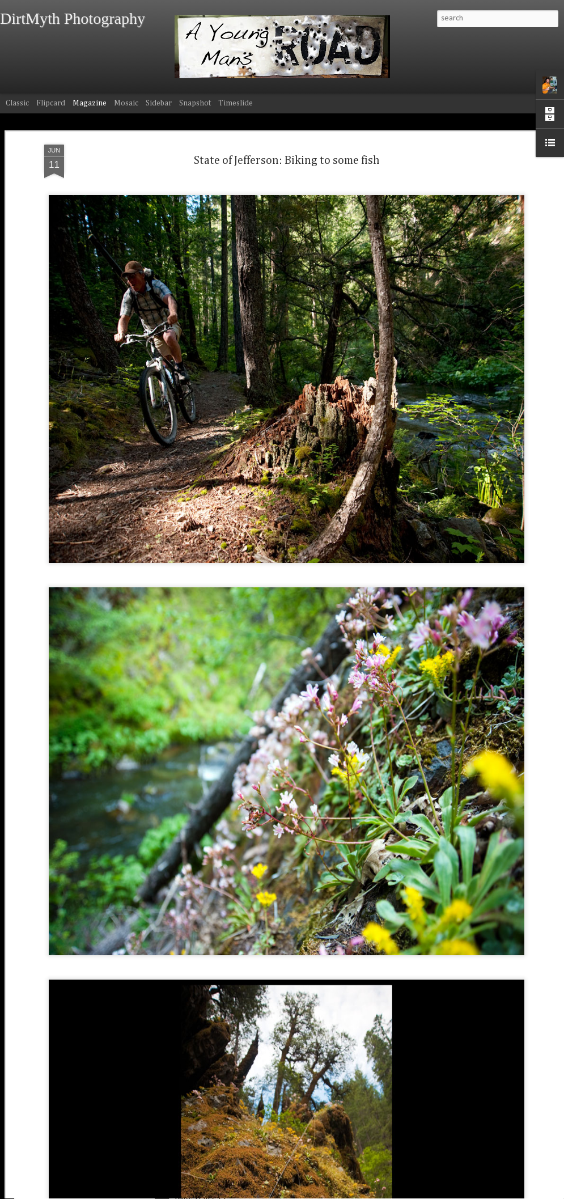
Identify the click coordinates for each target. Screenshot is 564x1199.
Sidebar (159, 103)
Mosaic (126, 103)
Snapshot (195, 103)
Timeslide (235, 103)
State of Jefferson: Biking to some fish (287, 129)
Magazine (90, 103)
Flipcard (50, 103)
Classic (17, 103)
